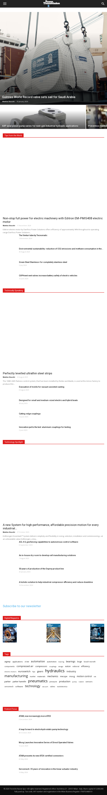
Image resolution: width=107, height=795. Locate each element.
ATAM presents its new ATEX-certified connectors (41, 756)
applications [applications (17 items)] (17, 661)
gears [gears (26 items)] (40, 671)
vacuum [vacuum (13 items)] (45, 687)
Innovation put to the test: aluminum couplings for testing (45, 427)
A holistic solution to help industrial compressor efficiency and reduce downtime (56, 582)
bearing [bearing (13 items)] (61, 662)
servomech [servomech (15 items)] (8, 686)
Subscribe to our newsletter (22, 606)
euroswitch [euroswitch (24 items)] (24, 671)
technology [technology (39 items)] (32, 686)
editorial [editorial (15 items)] (76, 666)
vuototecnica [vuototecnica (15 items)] (62, 686)
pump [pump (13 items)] (74, 682)
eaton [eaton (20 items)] (68, 666)
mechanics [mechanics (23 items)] (52, 676)
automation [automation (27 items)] (38, 661)
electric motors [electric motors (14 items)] (10, 672)
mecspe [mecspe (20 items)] (63, 676)
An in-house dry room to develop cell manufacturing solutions (47, 555)
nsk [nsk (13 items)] (95, 677)
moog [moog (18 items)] (72, 676)
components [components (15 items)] (9, 666)
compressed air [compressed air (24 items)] (25, 666)
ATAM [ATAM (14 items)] (27, 662)
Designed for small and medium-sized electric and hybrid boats (48, 400)
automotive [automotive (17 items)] (51, 661)
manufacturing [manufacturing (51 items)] (16, 675)
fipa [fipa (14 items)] (33, 672)
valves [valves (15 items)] (52, 686)
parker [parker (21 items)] (7, 681)
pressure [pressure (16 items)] (53, 681)
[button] (103, 4)
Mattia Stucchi (8, 101)
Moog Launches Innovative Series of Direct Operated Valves (46, 742)
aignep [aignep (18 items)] (7, 661)
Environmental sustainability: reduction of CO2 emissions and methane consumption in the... (61, 249)
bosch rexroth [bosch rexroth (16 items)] (90, 661)
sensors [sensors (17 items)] (89, 681)
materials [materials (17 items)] (41, 676)
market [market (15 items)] (32, 676)
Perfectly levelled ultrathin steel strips (27, 373)
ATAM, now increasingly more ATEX (35, 716)
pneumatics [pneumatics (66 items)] (38, 680)
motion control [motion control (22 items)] (84, 676)
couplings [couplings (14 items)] (52, 666)
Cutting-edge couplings (30, 414)
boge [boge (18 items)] (79, 661)
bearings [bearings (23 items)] (70, 661)
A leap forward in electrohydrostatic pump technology (43, 729)
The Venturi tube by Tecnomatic (33, 235)
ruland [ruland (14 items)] (81, 682)
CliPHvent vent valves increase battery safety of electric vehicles (48, 275)
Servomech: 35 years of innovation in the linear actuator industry (48, 769)
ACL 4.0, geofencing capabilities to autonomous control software (48, 542)
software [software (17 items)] (19, 686)
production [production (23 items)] (64, 681)
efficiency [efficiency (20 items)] (85, 666)
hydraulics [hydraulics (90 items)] (55, 670)
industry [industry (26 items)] (71, 671)
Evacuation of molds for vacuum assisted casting (41, 387)
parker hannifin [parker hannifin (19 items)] (19, 681)
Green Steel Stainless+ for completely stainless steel (43, 262)
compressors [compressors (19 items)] (41, 666)
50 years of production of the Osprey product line (41, 569)
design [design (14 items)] (60, 666)
